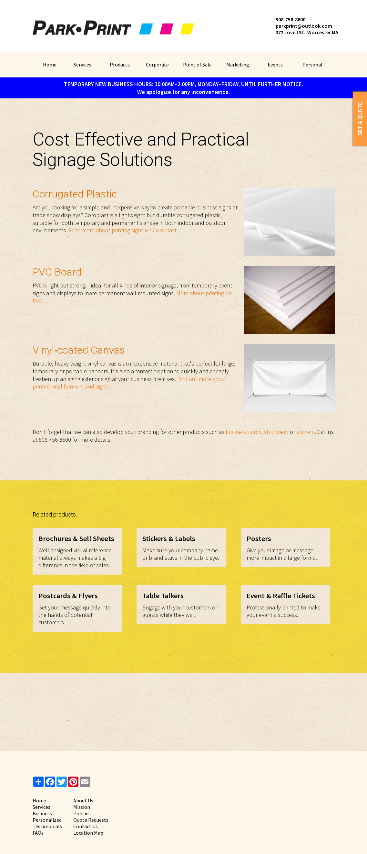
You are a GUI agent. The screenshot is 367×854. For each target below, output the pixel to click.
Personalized (47, 820)
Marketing (237, 64)
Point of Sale (197, 64)
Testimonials (47, 826)
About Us (83, 800)
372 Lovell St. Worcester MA (307, 32)
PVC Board (57, 272)
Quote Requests (90, 820)
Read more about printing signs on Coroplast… (125, 230)
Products (120, 64)
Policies (82, 813)
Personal (312, 64)
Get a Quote (359, 119)
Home (49, 64)
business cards (243, 432)
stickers (305, 432)
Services (82, 64)
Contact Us (85, 826)
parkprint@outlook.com (304, 26)
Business (42, 813)
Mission (81, 807)
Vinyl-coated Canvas (79, 350)
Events (275, 64)
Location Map (88, 832)
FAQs (38, 832)
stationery (276, 432)
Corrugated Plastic (75, 194)
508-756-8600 (290, 19)
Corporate (157, 64)
